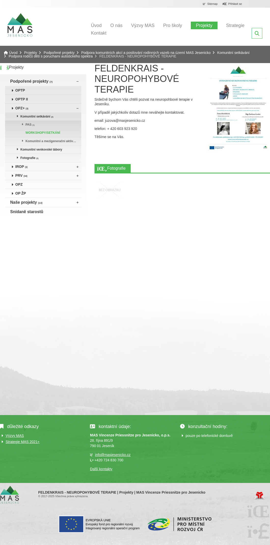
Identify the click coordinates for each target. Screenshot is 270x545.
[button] (232, 4)
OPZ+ (21, 108)
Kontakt (98, 33)
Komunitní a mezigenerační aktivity (51, 141)
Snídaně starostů (26, 212)
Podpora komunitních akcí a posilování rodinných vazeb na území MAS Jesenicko (146, 52)
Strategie (235, 25)
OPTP (20, 90)
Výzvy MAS (143, 25)
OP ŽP (20, 193)
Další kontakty (101, 469)
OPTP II (21, 99)
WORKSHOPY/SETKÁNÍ (42, 133)
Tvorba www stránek (259, 495)
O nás (116, 25)
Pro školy (172, 25)
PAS (30, 124)
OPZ (19, 184)
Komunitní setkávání (233, 52)
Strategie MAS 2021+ (22, 442)
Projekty (204, 25)
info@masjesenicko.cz (113, 455)
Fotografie (29, 158)
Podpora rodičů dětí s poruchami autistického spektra (51, 56)
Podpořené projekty (59, 52)
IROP (21, 167)
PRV (21, 175)
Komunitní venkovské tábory (41, 149)
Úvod (20, 25)
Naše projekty (26, 202)
